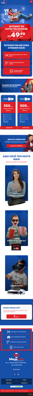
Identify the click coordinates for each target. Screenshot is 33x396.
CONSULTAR (9, 127)
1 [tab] (13, 132)
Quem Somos (9, 380)
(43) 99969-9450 (17, 365)
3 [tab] (17, 132)
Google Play (16, 317)
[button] (31, 2)
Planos (24, 380)
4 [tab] (19, 132)
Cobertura (9, 383)
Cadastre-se (24, 383)
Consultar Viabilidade (16, 146)
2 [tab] (15, 132)
